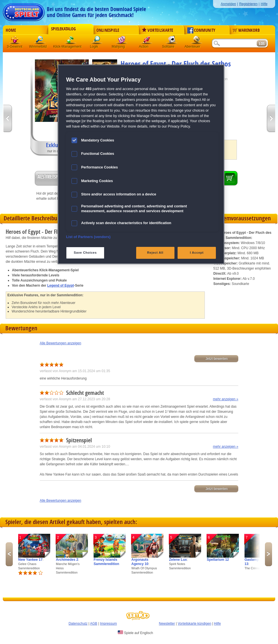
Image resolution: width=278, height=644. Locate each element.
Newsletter (167, 624)
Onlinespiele (107, 30)
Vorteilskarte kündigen (194, 624)
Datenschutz (78, 624)
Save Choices (85, 252)
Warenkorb (246, 30)
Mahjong (121, 41)
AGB (93, 624)
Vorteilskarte (157, 30)
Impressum (108, 624)
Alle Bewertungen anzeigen (60, 343)
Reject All (155, 252)
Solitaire (171, 41)
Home (11, 30)
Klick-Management (70, 41)
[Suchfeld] (234, 44)
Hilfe (264, 4)
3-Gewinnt (14, 47)
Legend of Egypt (60, 285)
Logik (97, 41)
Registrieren (248, 4)
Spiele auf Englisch (135, 632)
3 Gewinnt (15, 41)
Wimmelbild (40, 41)
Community (201, 30)
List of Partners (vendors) (88, 237)
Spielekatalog (63, 29)
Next (268, 554)
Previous (9, 554)
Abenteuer (196, 41)
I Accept (196, 252)
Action (146, 41)
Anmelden (228, 4)
